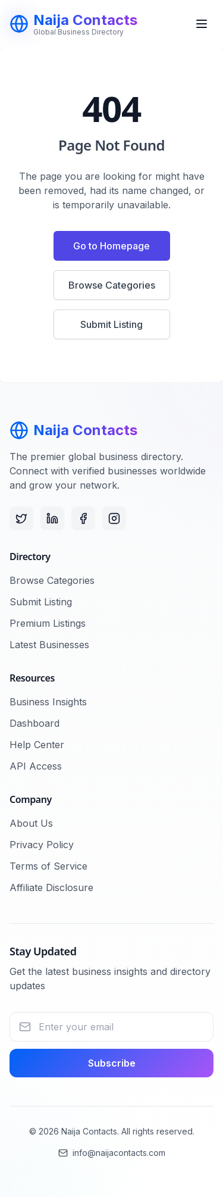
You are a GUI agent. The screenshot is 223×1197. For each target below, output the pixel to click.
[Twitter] (21, 518)
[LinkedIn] (52, 518)
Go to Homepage (111, 246)
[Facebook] (83, 518)
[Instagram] (114, 518)
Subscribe (112, 1063)
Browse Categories (111, 285)
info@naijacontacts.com (111, 1153)
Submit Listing (111, 324)
